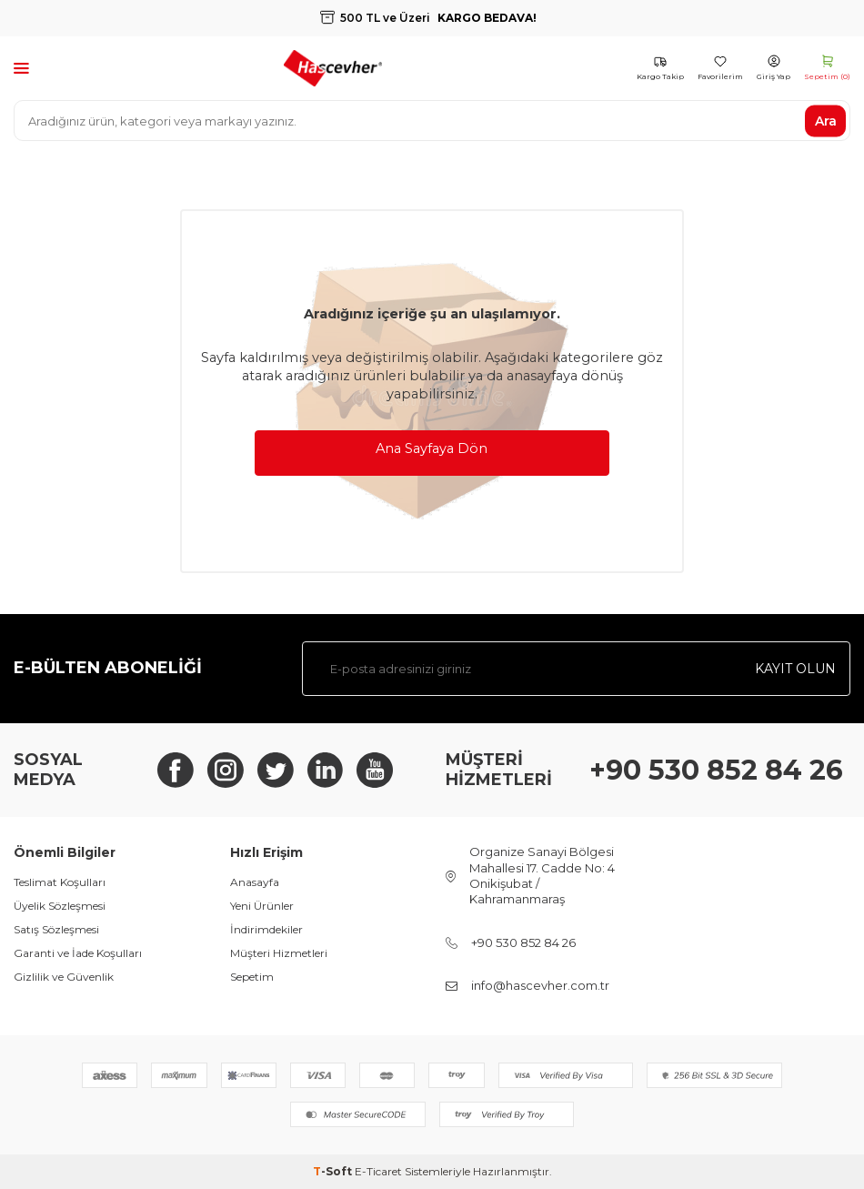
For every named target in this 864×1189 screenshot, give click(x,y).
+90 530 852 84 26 (716, 770)
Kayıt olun (795, 668)
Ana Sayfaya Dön (431, 448)
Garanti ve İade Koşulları (78, 953)
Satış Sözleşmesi (56, 929)
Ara (826, 120)
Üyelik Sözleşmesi (59, 905)
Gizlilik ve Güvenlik (64, 976)
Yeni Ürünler (262, 905)
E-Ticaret (378, 1171)
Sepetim (252, 976)
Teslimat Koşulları (59, 882)
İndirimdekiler (266, 929)
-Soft (334, 1171)
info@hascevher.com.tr (540, 985)
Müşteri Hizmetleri (278, 953)
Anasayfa (254, 882)
